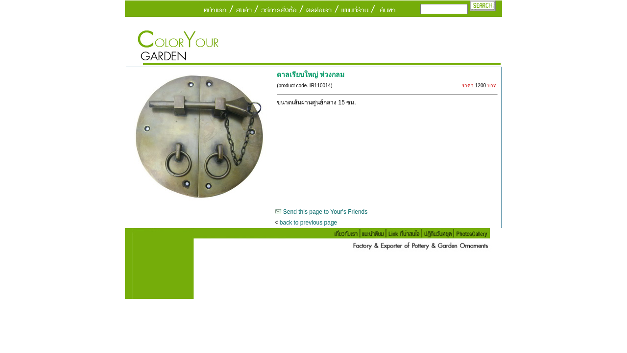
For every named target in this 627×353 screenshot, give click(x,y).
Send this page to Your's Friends (325, 211)
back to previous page (308, 222)
